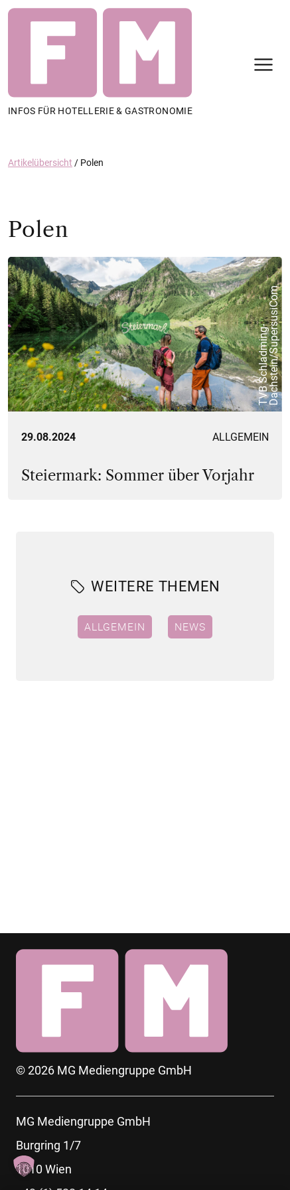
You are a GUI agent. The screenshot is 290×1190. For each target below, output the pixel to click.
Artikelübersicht (40, 162)
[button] (24, 1166)
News (190, 626)
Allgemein (240, 437)
